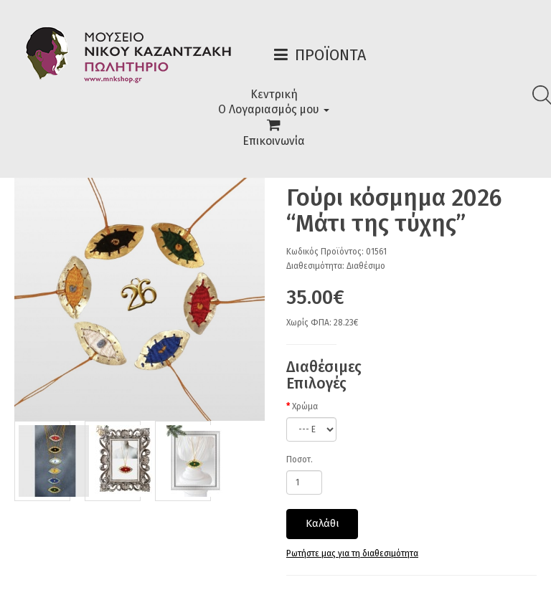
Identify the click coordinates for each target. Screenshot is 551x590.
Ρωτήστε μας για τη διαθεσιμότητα (352, 553)
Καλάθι (322, 523)
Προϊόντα (330, 54)
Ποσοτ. (299, 460)
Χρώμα (305, 406)
